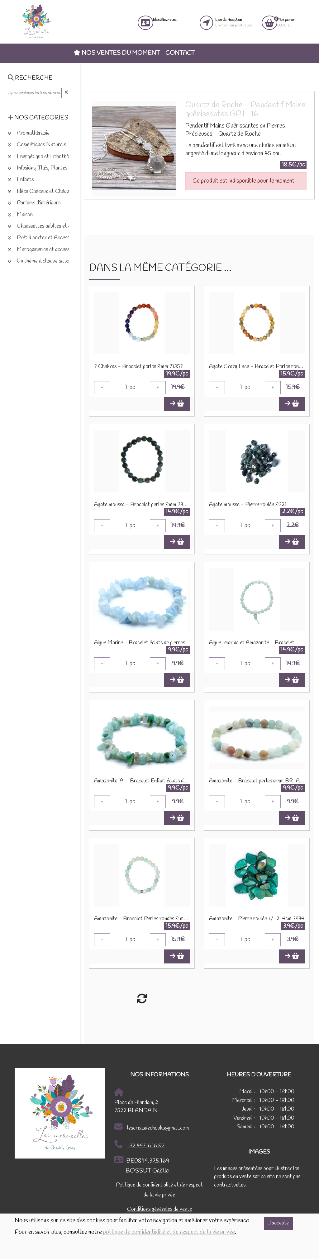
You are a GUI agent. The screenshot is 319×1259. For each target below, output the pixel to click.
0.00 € (286, 22)
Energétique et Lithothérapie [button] (43, 156)
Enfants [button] (21, 179)
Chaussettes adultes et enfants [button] (46, 226)
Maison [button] (20, 214)
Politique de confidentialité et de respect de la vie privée (159, 1191)
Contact (180, 53)
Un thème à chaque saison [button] (40, 261)
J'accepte (278, 1223)
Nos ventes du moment (117, 53)
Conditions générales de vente (159, 1210)
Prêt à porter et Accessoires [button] (44, 237)
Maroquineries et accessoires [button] (44, 249)
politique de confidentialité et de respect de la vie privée (169, 1232)
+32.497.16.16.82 (139, 1146)
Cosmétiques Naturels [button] (37, 144)
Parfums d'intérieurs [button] (34, 203)
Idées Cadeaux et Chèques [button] (41, 191)
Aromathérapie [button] (29, 133)
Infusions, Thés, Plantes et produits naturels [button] (59, 168)
